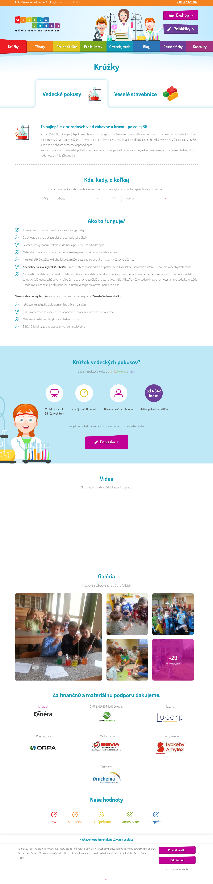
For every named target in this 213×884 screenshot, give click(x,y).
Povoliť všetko (177, 850)
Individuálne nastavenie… (177, 869)
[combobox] (77, 198)
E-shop (182, 15)
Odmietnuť (177, 860)
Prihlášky (182, 28)
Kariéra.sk (43, 707)
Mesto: (113, 198)
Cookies (106, 879)
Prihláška (107, 442)
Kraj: (46, 198)
